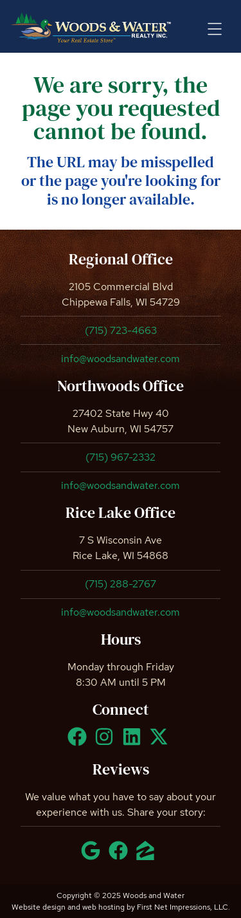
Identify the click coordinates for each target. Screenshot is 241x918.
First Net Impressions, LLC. (183, 907)
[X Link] (161, 742)
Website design (39, 907)
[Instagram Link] (106, 742)
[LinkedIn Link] (134, 742)
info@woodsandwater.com (120, 358)
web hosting (103, 907)
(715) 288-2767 (120, 584)
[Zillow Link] (148, 856)
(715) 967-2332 (120, 457)
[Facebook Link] (79, 742)
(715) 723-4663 (121, 330)
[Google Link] (93, 856)
